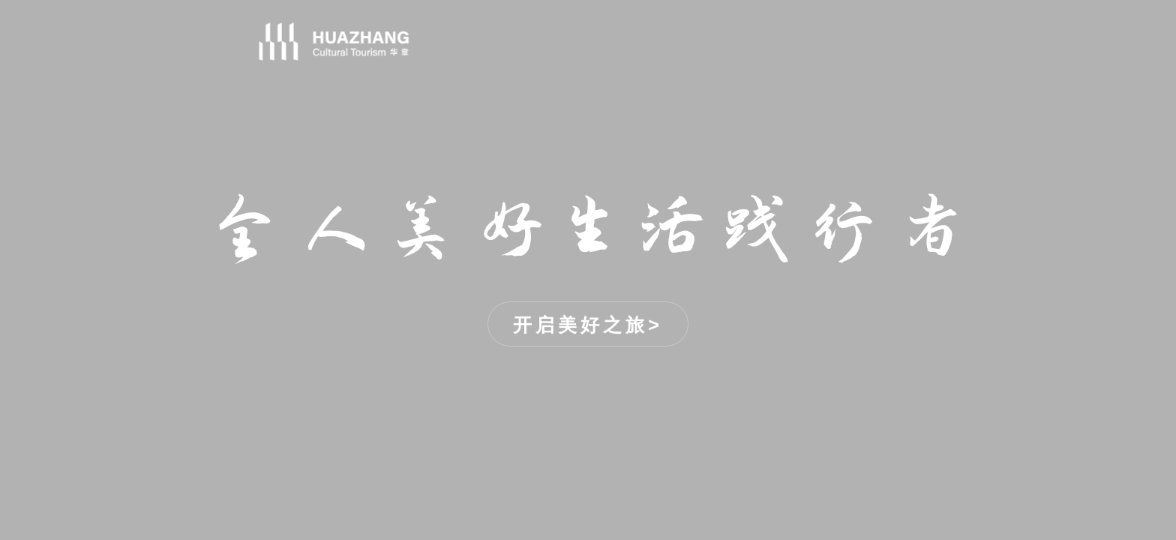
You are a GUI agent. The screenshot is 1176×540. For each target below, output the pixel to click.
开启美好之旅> (588, 324)
